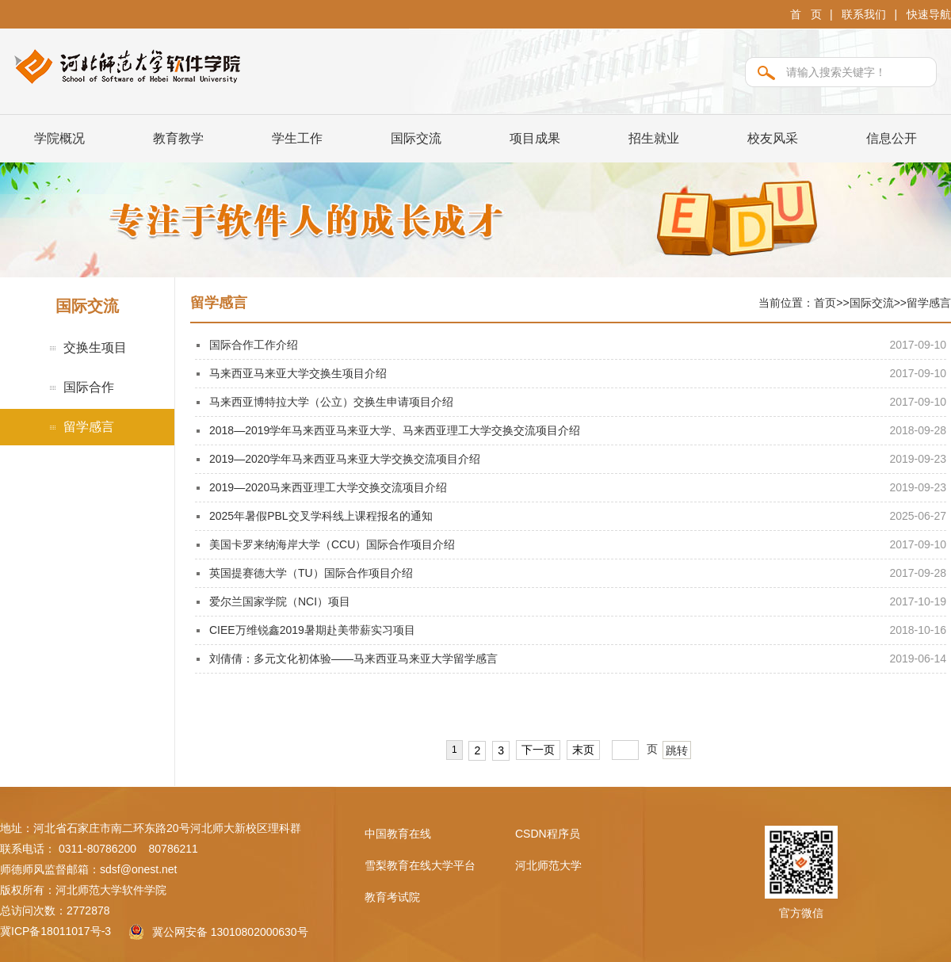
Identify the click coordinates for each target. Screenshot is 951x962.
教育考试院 (392, 897)
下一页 (538, 749)
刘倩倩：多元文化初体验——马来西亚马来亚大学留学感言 (353, 658)
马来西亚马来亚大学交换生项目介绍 (298, 373)
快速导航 (929, 14)
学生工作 (297, 138)
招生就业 (653, 138)
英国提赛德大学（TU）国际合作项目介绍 (311, 573)
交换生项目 (95, 347)
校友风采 (772, 138)
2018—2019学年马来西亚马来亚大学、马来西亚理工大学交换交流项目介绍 (394, 430)
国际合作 (88, 387)
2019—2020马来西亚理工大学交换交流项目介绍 (328, 487)
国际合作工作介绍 (253, 344)
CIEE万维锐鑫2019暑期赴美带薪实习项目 (312, 630)
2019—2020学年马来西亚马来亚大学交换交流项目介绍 (344, 458)
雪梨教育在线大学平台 (420, 865)
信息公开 (891, 138)
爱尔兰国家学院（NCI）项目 (279, 601)
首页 (825, 302)
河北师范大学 (548, 865)
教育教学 (178, 138)
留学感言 (88, 426)
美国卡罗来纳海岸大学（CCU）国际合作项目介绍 (332, 544)
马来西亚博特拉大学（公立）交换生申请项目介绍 (331, 401)
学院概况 (59, 138)
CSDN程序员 (547, 833)
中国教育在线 (398, 833)
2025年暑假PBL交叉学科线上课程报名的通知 (321, 516)
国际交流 (416, 138)
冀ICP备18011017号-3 (55, 931)
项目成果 (535, 138)
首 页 (806, 14)
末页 (583, 749)
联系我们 (864, 14)
